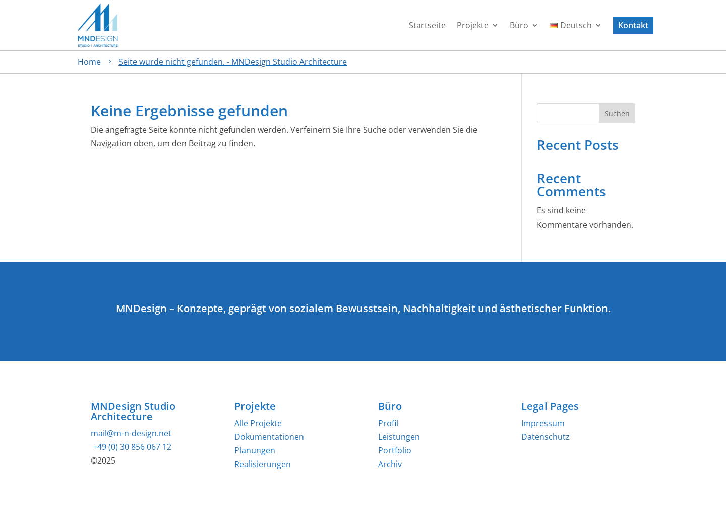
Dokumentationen (269, 436)
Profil (388, 423)
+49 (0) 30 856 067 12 (131, 446)
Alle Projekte (258, 423)
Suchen (617, 113)
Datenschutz (545, 436)
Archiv (390, 464)
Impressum (543, 423)
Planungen (254, 450)
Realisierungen (262, 464)
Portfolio (394, 450)
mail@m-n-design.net (131, 433)
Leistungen (399, 436)
